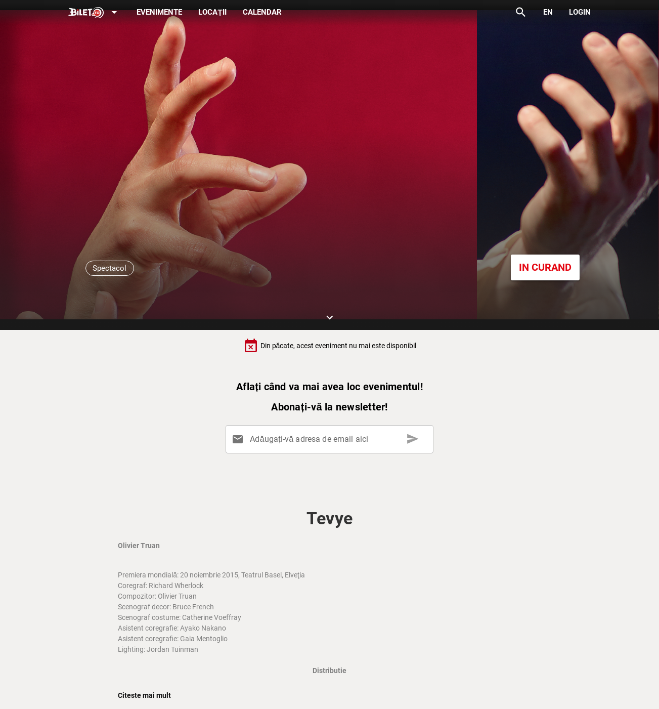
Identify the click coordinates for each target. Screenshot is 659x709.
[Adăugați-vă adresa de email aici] (331, 439)
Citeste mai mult (144, 695)
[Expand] (94, 13)
